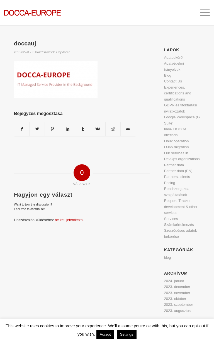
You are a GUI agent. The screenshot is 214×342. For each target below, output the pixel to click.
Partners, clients (177, 177)
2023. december (177, 287)
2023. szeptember (178, 304)
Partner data (174, 165)
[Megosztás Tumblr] (82, 129)
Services (171, 219)
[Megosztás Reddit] (113, 129)
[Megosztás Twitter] (37, 129)
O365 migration (176, 147)
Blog (167, 75)
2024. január (174, 281)
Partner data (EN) (178, 171)
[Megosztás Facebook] (21, 129)
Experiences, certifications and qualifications (177, 93)
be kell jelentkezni (69, 220)
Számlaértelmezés (179, 225)
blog (167, 257)
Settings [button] (126, 334)
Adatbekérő (173, 57)
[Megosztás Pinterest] (52, 129)
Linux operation (176, 141)
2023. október (175, 299)
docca (66, 52)
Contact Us (173, 81)
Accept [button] (105, 334)
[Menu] (202, 12)
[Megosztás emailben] (128, 129)
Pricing (169, 183)
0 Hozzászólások (44, 52)
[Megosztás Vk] (97, 129)
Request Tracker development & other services (181, 207)
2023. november (177, 293)
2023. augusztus (177, 311)
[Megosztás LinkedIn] (67, 129)
